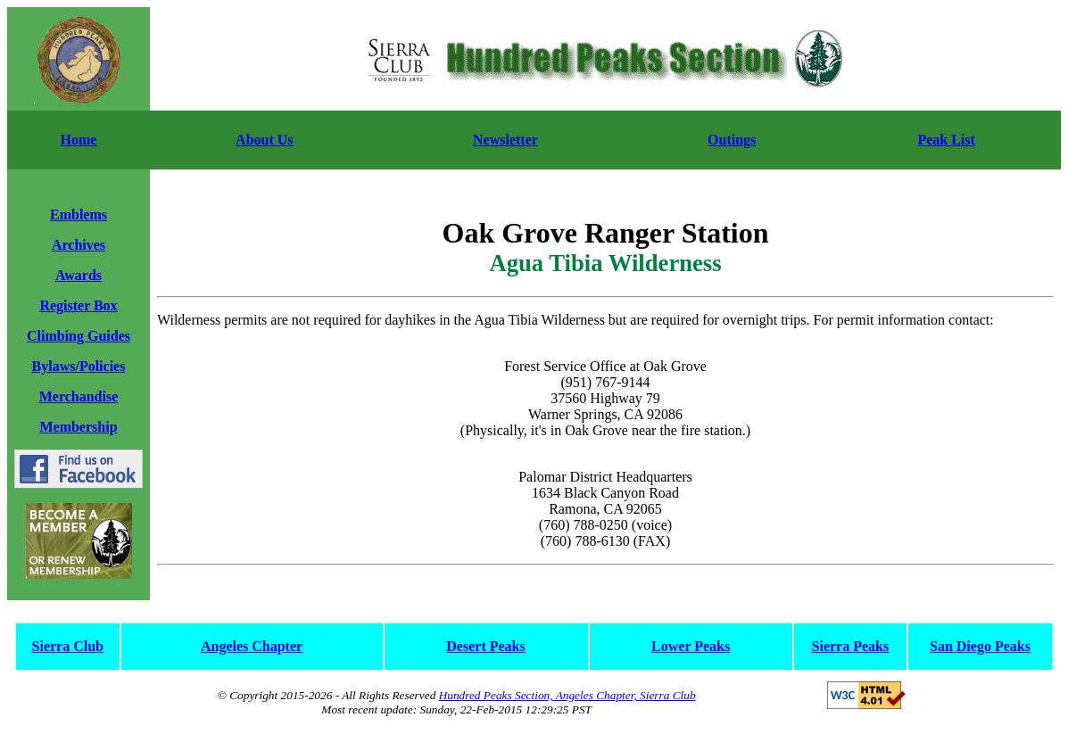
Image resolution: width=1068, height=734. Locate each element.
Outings (732, 139)
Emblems (78, 214)
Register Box (78, 305)
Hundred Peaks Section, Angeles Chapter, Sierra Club (567, 695)
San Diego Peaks (980, 646)
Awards (78, 275)
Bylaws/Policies (79, 366)
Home (79, 139)
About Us (264, 139)
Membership (78, 426)
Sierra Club (67, 646)
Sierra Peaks (851, 646)
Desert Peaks (485, 646)
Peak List (945, 139)
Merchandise (79, 396)
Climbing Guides (78, 335)
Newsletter (505, 139)
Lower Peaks (690, 646)
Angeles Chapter (251, 646)
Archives (78, 244)
